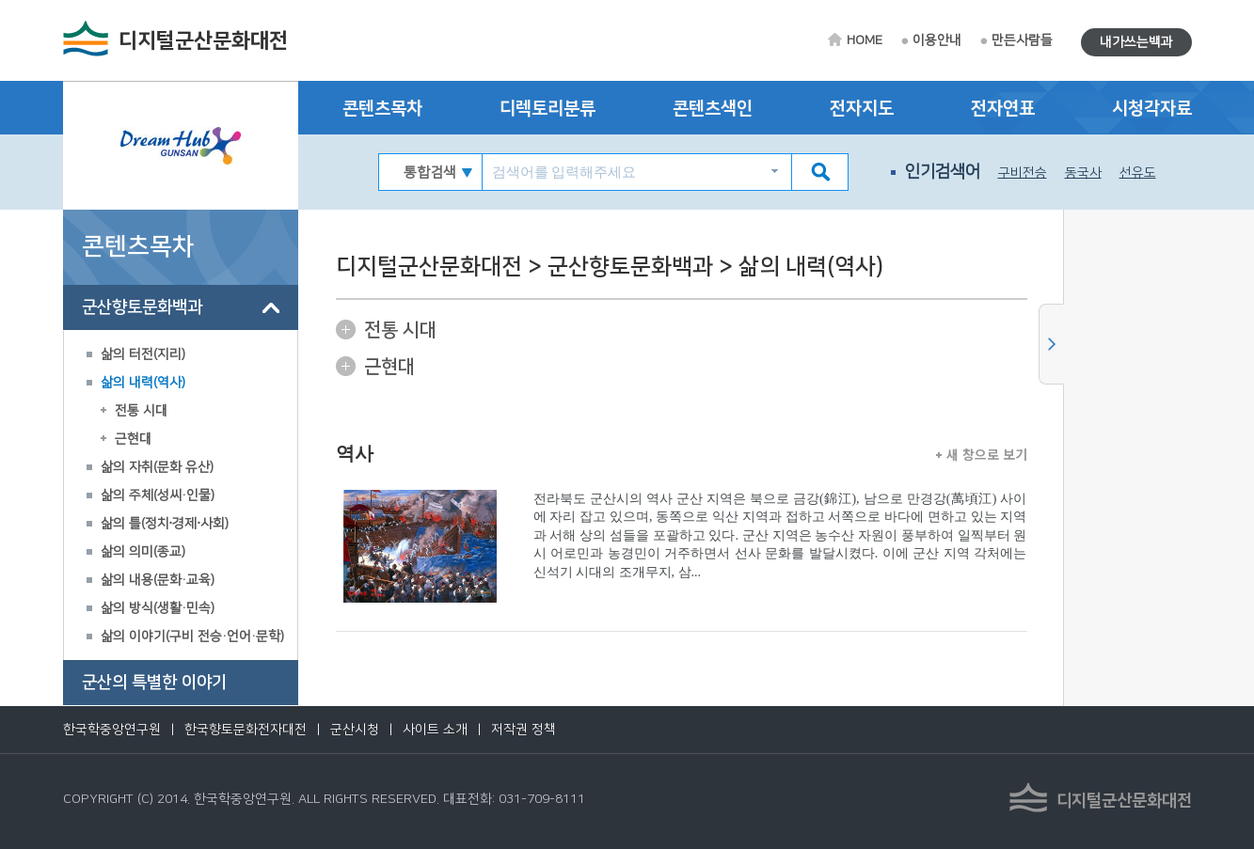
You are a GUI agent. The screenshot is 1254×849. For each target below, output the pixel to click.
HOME (864, 40)
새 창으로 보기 (981, 454)
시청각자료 (1152, 108)
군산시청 (354, 729)
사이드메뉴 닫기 (1051, 344)
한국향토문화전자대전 (245, 729)
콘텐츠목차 (382, 108)
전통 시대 (141, 410)
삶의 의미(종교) (143, 551)
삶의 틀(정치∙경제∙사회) (165, 523)
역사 (354, 453)
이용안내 (937, 40)
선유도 (1137, 173)
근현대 (133, 439)
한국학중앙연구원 (112, 729)
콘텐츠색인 (713, 108)
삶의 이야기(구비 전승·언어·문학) (192, 636)
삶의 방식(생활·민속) (157, 608)
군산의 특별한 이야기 (154, 682)
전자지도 (862, 108)
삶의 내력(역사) (143, 382)
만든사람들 (1022, 40)
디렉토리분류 (547, 108)
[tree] (180, 495)
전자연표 (1003, 108)
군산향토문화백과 (142, 307)
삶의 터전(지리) (143, 354)
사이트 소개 (435, 729)
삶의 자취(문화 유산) (157, 467)
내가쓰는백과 (1136, 42)
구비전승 (1022, 173)
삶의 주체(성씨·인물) (157, 495)
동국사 (1083, 173)
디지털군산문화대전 (203, 41)
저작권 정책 (523, 729)
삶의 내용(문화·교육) (157, 580)
